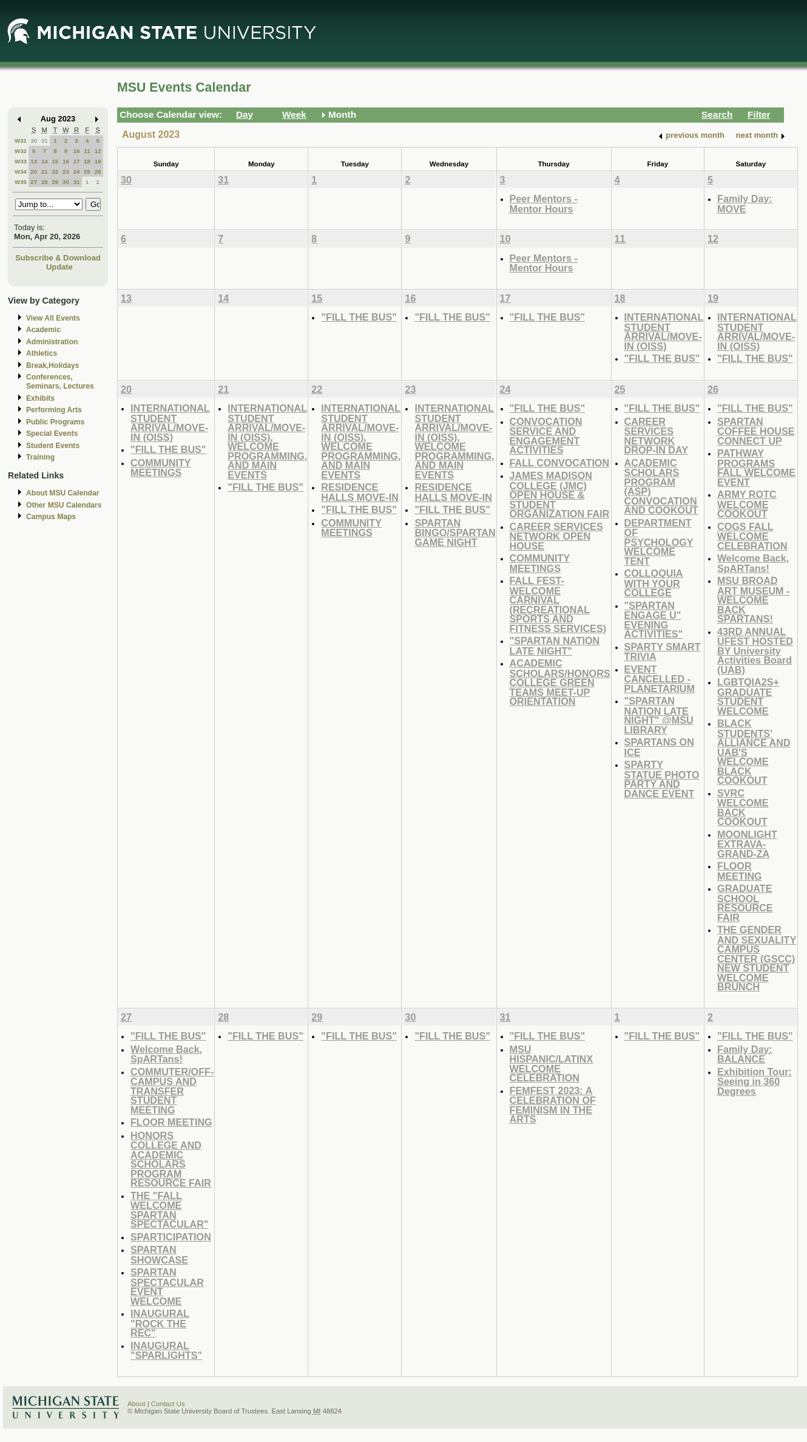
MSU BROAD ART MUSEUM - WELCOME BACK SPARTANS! (753, 599)
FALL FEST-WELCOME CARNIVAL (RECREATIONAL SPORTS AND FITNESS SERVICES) (558, 604)
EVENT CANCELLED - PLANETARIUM (659, 679)
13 (33, 161)
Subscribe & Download (58, 257)
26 (98, 171)
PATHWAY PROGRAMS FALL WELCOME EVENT (756, 467)
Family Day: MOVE (744, 203)
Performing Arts (54, 410)
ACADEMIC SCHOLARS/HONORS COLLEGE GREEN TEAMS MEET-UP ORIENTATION (560, 682)
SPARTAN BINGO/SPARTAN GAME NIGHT (454, 532)
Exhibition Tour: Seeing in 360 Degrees (754, 1081)
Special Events (52, 433)
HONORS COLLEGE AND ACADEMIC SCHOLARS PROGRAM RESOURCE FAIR (170, 1159)
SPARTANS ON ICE (659, 747)
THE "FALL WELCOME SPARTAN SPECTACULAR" (169, 1210)
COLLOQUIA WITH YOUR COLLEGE (653, 583)
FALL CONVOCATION (560, 462)
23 (65, 171)
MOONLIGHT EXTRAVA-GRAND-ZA (747, 844)
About (136, 1403)
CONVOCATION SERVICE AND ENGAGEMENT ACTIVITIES (546, 436)
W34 (21, 171)
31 (44, 140)
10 (76, 151)
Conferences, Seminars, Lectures (60, 381)
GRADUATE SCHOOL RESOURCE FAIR (745, 903)
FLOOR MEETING (739, 871)
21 (44, 171)
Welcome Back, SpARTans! (753, 563)
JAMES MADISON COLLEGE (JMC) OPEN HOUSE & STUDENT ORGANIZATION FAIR (560, 494)
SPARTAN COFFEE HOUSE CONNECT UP (755, 431)
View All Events (53, 318)
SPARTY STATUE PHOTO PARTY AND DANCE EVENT (662, 779)
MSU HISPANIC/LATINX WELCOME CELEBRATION (551, 1064)
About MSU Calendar (62, 493)
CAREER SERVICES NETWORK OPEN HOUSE (556, 536)
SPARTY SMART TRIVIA (662, 651)
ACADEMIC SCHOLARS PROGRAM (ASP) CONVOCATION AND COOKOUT (661, 486)
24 (76, 171)
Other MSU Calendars (64, 505)
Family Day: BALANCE (744, 1054)
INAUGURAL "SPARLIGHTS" (166, 1350)
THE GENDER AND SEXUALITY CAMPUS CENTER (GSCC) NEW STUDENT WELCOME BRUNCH (756, 958)
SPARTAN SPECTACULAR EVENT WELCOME (167, 1287)
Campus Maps (51, 516)
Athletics (41, 353)
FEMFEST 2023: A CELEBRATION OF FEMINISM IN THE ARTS (553, 1105)
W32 (21, 151)
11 (87, 151)
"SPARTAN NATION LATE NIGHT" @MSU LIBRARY (659, 715)
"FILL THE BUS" (359, 316)
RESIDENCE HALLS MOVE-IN (359, 492)
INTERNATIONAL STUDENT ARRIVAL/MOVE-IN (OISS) (664, 331)
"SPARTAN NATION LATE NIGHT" (555, 645)
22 (55, 171)
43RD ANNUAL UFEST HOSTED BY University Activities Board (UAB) (755, 650)
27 (33, 182)
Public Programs (55, 422)
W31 (21, 140)
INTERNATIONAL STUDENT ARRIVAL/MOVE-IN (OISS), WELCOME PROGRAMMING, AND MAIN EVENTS (267, 441)
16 (65, 161)
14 (44, 161)
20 (33, 171)
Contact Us (168, 1403)
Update (59, 266)
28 (44, 182)
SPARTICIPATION (170, 1236)
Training (40, 457)
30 (33, 140)
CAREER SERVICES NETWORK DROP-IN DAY (656, 436)
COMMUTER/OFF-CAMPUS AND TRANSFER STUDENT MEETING (172, 1090)
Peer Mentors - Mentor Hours (544, 203)
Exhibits (40, 398)
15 (55, 161)
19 (98, 161)
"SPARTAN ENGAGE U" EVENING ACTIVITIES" (653, 620)
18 (87, 161)
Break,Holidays (52, 365)
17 (76, 161)
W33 (21, 161)
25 (87, 171)
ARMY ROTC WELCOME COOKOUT (747, 504)
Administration (52, 342)
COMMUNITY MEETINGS (160, 467)
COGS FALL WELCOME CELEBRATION (752, 536)
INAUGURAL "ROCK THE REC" (159, 1323)
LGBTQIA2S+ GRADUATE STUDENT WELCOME (748, 696)
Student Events (52, 445)
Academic (43, 329)
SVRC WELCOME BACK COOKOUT (742, 807)
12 (98, 151)
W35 (21, 182)
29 (55, 182)
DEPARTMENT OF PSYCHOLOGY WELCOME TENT (659, 541)
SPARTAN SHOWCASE (159, 1254)
